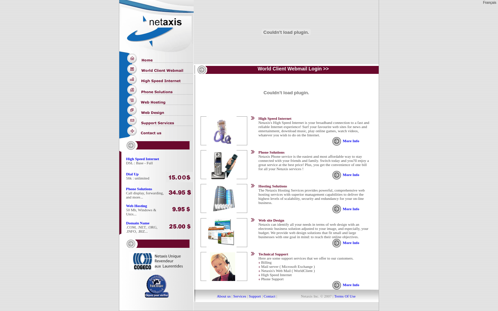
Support (255, 296)
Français (489, 2)
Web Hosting (136, 206)
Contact (269, 296)
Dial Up (132, 174)
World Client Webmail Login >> (293, 68)
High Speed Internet (142, 159)
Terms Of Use (344, 296)
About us (224, 296)
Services (239, 296)
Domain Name (138, 223)
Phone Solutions (139, 189)
